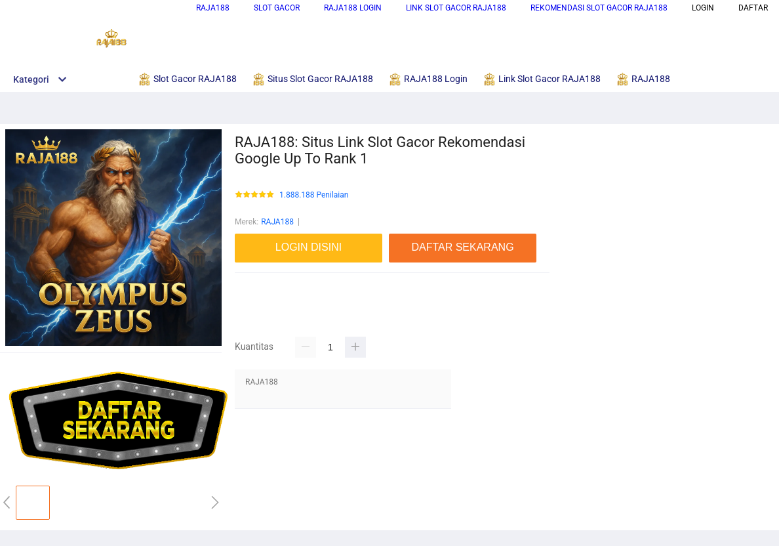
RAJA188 (213, 7)
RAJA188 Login (353, 7)
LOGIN (703, 7)
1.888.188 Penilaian (313, 195)
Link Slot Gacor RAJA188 (456, 7)
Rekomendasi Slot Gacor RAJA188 (599, 7)
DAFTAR (753, 7)
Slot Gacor (277, 7)
